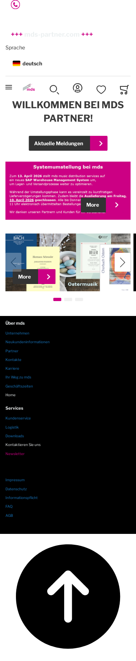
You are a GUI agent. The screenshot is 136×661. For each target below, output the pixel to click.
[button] (68, 63)
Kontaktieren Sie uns (23, 444)
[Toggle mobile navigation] (8, 87)
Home (10, 395)
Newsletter (15, 453)
